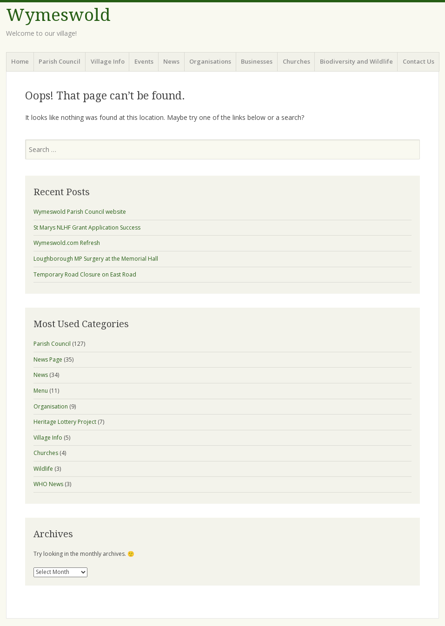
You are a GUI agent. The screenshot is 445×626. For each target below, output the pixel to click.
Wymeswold (58, 15)
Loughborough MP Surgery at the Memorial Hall (95, 259)
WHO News (48, 484)
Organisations (210, 61)
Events (143, 61)
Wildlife (43, 469)
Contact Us (418, 61)
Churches (296, 61)
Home (20, 61)
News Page (47, 359)
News (171, 61)
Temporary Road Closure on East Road (84, 274)
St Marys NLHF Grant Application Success (86, 227)
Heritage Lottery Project (64, 422)
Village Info (108, 61)
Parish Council (59, 61)
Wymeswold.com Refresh (66, 243)
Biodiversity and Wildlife (356, 61)
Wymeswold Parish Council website (79, 212)
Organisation (50, 406)
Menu (40, 391)
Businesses (256, 61)
